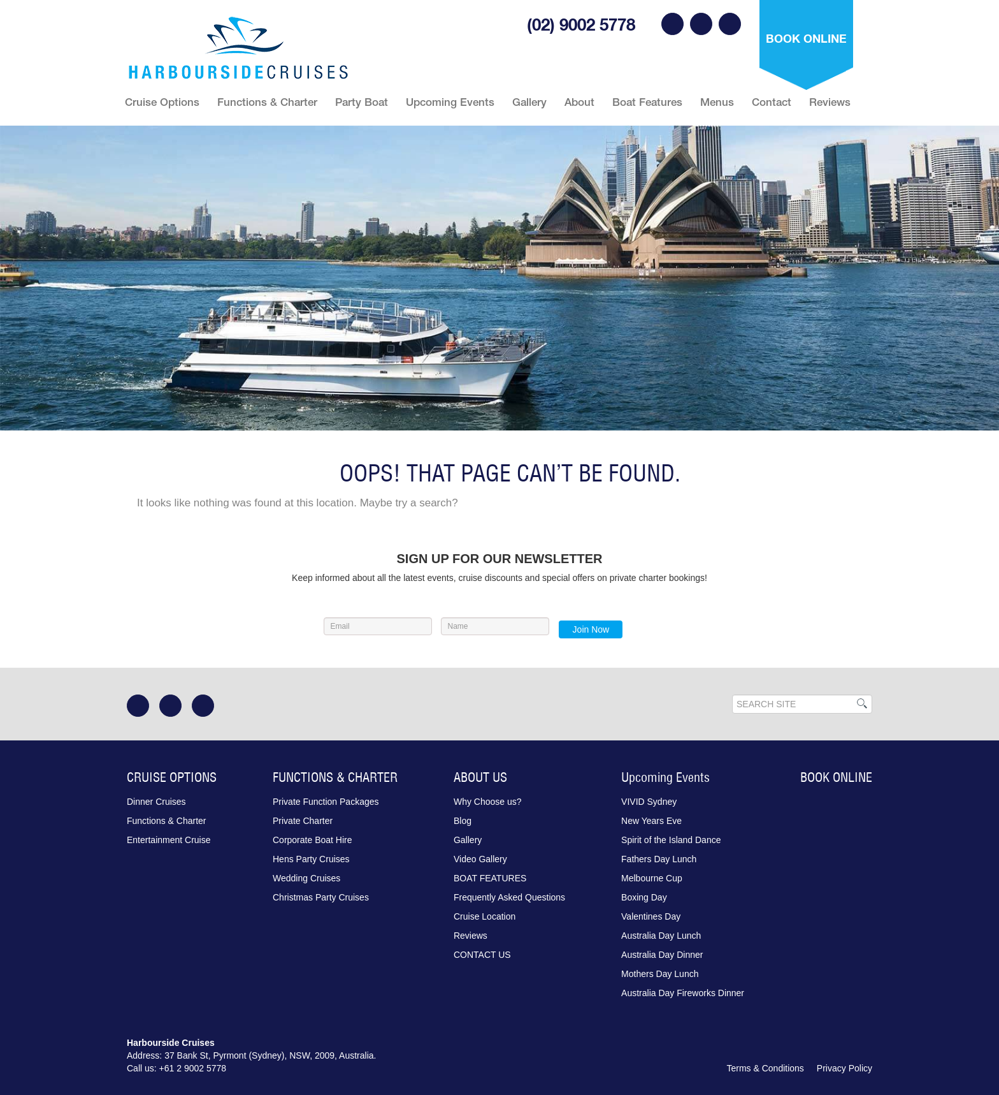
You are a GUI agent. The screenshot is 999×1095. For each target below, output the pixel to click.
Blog (462, 821)
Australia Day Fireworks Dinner (682, 993)
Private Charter (303, 821)
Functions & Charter (267, 102)
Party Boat (361, 102)
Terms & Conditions (764, 1068)
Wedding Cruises (306, 878)
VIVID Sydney (649, 802)
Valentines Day (650, 916)
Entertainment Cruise (169, 840)
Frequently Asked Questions (509, 897)
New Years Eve (651, 821)
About (579, 102)
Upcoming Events (450, 102)
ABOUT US (480, 777)
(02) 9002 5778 (581, 24)
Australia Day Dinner (662, 955)
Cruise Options (162, 102)
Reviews (830, 102)
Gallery (529, 102)
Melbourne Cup (651, 878)
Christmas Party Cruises (321, 897)
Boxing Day (644, 897)
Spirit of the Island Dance (671, 840)
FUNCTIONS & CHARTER (335, 777)
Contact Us (482, 955)
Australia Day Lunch (661, 935)
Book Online (806, 38)
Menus (717, 102)
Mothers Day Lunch (659, 974)
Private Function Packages (326, 802)
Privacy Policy (844, 1068)
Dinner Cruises (156, 802)
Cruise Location (484, 916)
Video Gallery (480, 859)
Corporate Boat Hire (312, 840)
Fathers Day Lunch (658, 859)
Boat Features (647, 102)
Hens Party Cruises (311, 859)
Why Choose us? (488, 802)
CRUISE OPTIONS (172, 777)
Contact (771, 102)
